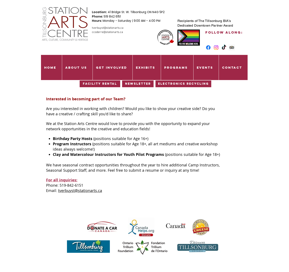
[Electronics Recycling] (183, 83)
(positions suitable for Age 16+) (100, 138)
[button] (77, 67)
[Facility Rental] (100, 83)
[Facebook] (208, 47)
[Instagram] (216, 47)
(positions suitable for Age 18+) (136, 154)
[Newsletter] (138, 83)
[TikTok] (224, 47)
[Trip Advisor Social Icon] (232, 47)
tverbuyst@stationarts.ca (107, 28)
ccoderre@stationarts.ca (107, 32)
